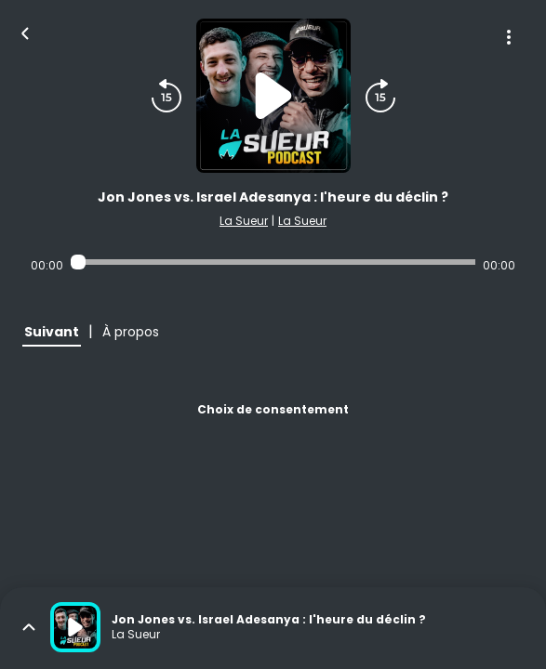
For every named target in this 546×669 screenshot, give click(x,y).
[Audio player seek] (273, 262)
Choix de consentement (273, 409)
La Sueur (244, 221)
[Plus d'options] (508, 37)
